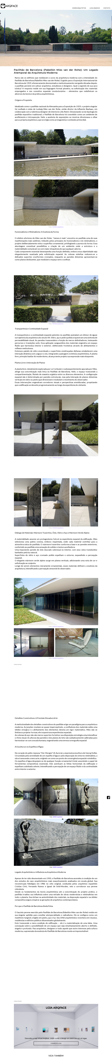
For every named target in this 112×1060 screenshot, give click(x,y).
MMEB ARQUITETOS (79, 8)
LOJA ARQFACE (95, 8)
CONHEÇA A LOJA (56, 1043)
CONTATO (106, 8)
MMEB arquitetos (57, 178)
